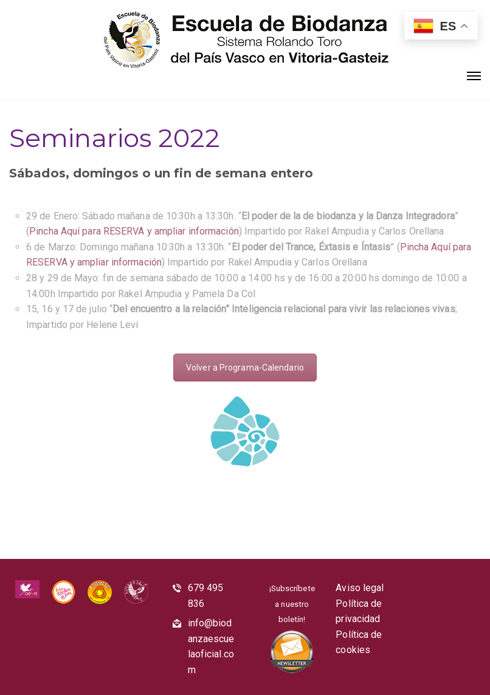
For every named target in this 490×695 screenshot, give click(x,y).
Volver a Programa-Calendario (245, 367)
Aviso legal (360, 588)
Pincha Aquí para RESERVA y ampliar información (134, 231)
